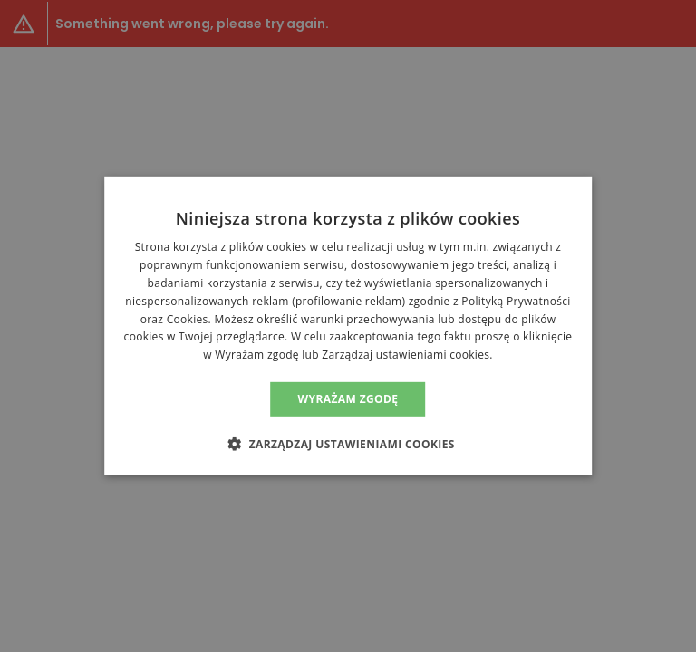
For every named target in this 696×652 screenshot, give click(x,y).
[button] (348, 444)
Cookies (187, 318)
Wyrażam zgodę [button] (348, 399)
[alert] (348, 326)
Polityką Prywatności (515, 301)
